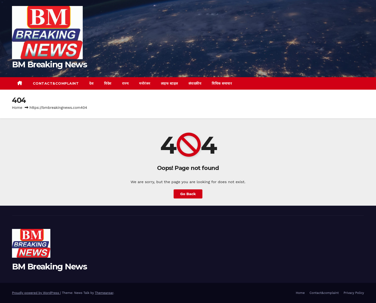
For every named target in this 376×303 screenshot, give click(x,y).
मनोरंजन (144, 83)
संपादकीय (194, 83)
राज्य (125, 83)
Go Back (188, 194)
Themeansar (104, 293)
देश (91, 83)
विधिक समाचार (222, 83)
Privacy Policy (354, 293)
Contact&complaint (56, 83)
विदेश (108, 83)
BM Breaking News (49, 64)
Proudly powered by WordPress (36, 293)
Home (17, 107)
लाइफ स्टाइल (169, 83)
